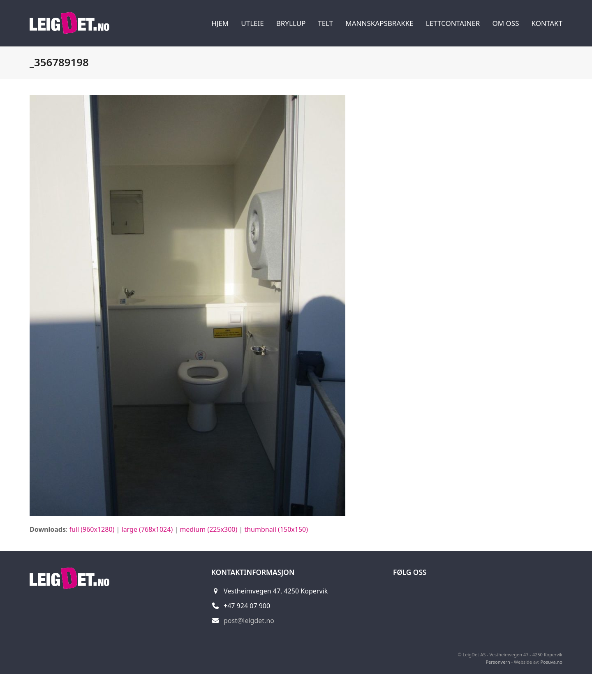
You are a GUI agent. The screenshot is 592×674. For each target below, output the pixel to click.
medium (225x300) (208, 529)
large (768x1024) (147, 529)
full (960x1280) (91, 529)
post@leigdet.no (249, 620)
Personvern (498, 662)
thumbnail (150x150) (276, 529)
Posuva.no (551, 662)
